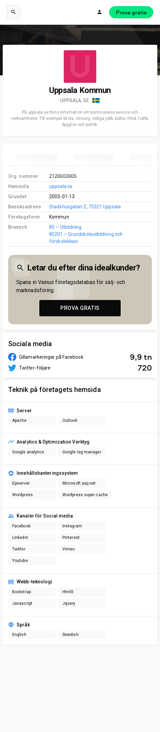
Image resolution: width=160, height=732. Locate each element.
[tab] (36, 157)
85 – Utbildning (65, 227)
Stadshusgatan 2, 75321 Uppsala (85, 206)
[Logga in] (99, 12)
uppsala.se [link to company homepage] (61, 186)
